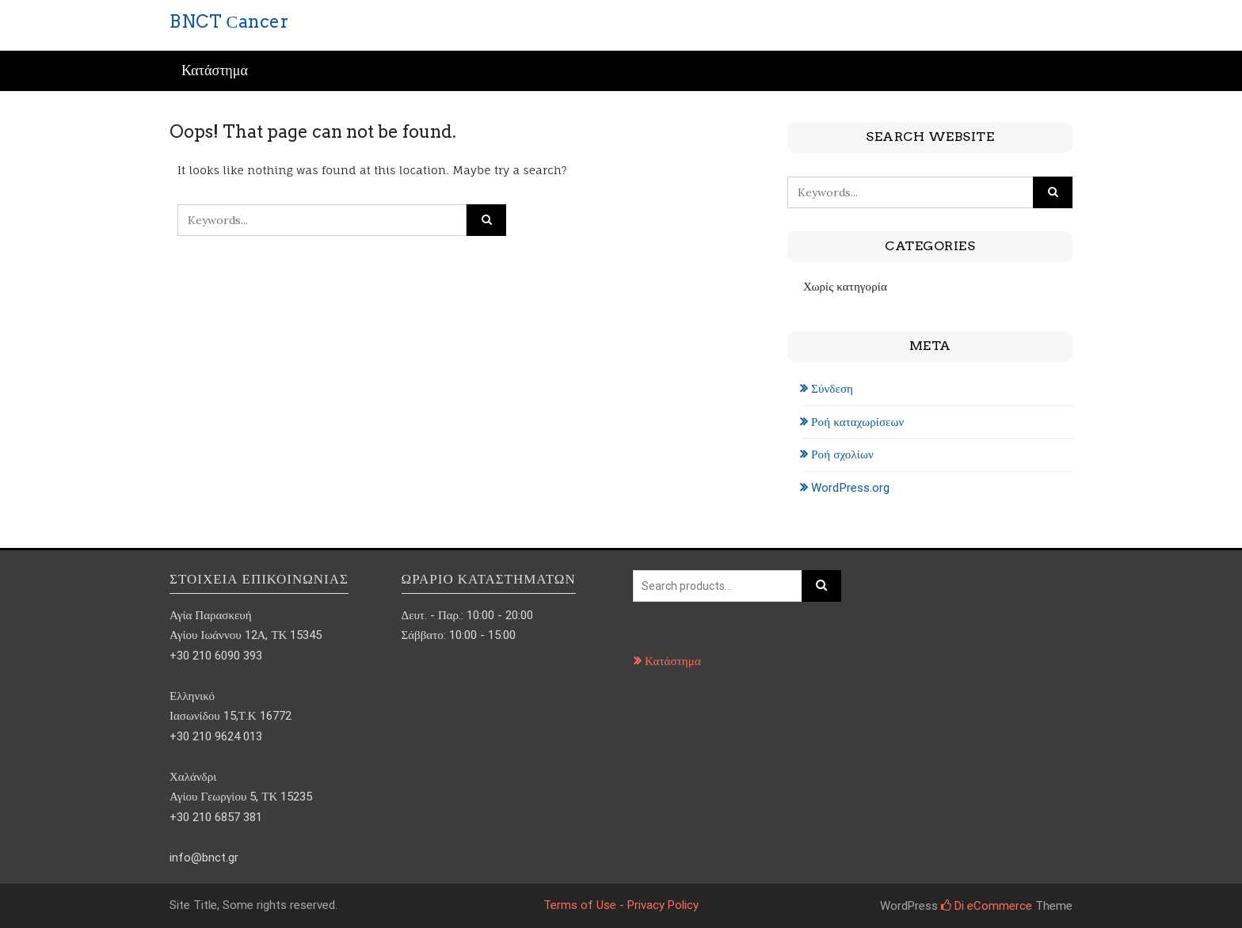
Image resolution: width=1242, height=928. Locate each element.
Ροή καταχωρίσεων (857, 422)
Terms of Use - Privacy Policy (621, 905)
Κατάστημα (214, 71)
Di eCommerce (986, 906)
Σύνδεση (832, 389)
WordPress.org (850, 488)
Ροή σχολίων (842, 454)
